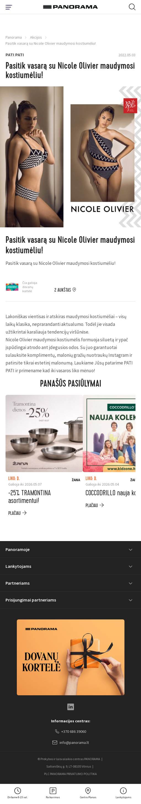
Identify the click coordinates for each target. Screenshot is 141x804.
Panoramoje (18, 549)
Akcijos (36, 37)
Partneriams (18, 583)
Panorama (14, 37)
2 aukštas (62, 290)
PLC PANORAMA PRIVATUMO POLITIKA (70, 774)
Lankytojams (18, 566)
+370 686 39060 (70, 731)
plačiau (14, 513)
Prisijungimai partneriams (31, 600)
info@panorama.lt (70, 743)
